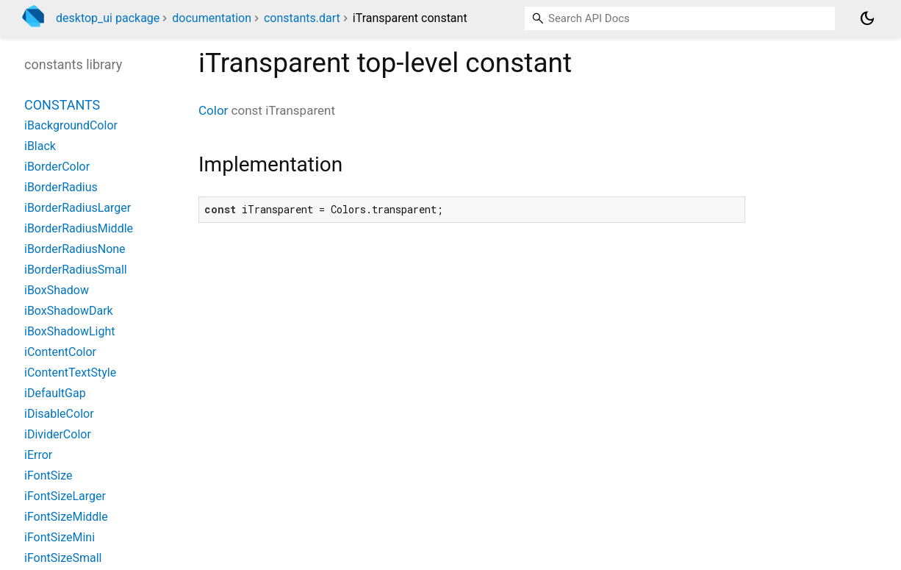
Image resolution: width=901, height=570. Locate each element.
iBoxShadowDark (68, 311)
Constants (62, 105)
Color (213, 110)
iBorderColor (57, 167)
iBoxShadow (56, 290)
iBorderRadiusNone (75, 249)
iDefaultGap (55, 393)
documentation (211, 18)
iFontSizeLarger (65, 496)
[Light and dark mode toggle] (867, 18)
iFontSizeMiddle (66, 517)
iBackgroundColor (71, 125)
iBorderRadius (61, 187)
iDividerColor (57, 434)
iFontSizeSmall (62, 558)
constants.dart (302, 18)
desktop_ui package (107, 18)
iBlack (40, 146)
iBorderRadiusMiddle (78, 228)
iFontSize (48, 475)
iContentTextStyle (70, 373)
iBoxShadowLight (69, 331)
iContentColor (60, 352)
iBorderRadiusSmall (75, 270)
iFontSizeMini (59, 537)
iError (38, 455)
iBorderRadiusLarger (77, 208)
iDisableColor (59, 414)
